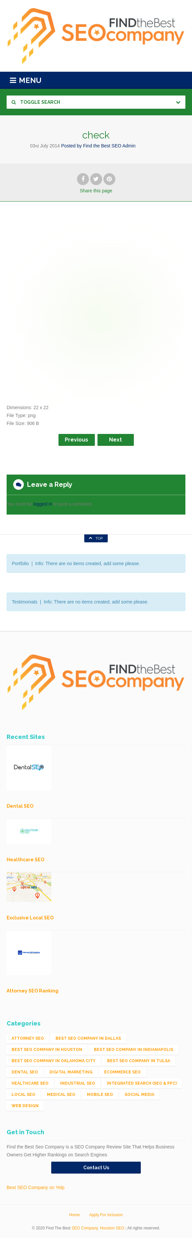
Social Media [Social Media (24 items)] (139, 1094)
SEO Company (85, 1228)
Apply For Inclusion (106, 1215)
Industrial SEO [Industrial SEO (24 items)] (77, 1083)
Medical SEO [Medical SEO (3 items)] (61, 1094)
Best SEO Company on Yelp (35, 1187)
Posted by (98, 145)
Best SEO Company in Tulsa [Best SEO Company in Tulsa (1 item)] (138, 1061)
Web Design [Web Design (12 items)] (25, 1105)
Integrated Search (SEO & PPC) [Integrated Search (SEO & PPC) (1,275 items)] (142, 1083)
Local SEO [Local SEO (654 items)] (23, 1094)
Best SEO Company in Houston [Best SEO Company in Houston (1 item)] (47, 1049)
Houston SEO (112, 1228)
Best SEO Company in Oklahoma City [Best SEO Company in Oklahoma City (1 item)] (54, 1061)
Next (115, 440)
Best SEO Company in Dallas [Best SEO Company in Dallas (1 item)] (88, 1038)
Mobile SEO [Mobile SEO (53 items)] (100, 1094)
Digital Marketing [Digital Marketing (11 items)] (71, 1072)
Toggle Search (36, 102)
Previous (76, 440)
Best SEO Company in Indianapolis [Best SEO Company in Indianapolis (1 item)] (133, 1049)
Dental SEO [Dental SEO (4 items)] (25, 1072)
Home (74, 1215)
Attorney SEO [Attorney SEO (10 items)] (28, 1038)
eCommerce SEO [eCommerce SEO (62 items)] (122, 1072)
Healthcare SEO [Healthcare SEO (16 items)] (30, 1083)
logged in (42, 504)
